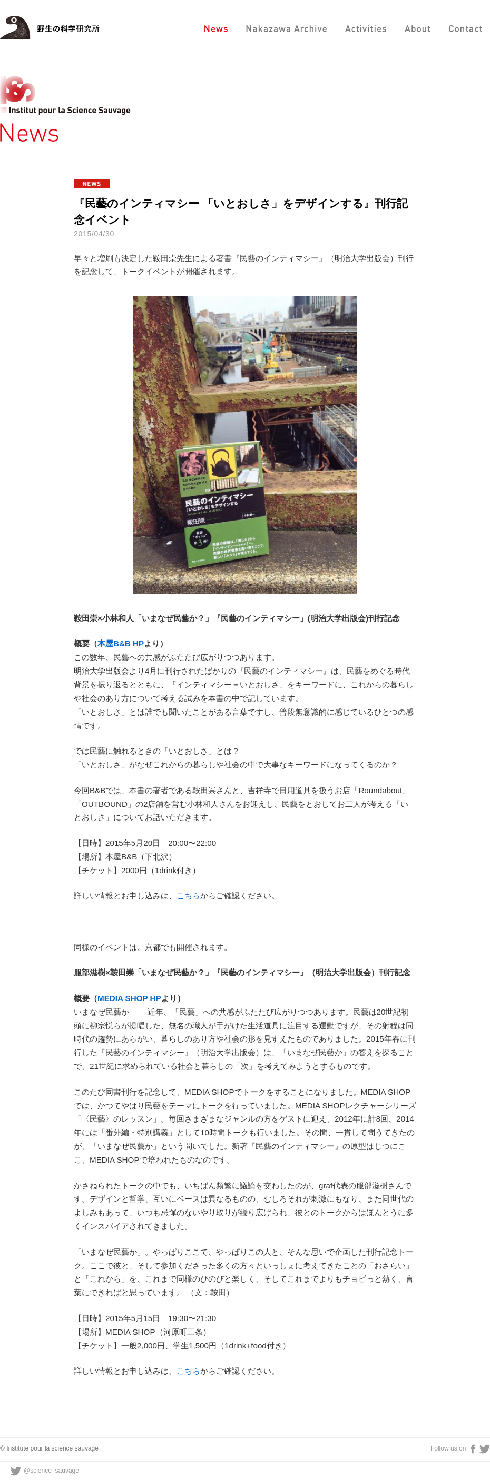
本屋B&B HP (120, 643)
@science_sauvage (51, 1470)
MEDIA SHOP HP (129, 998)
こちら (188, 895)
